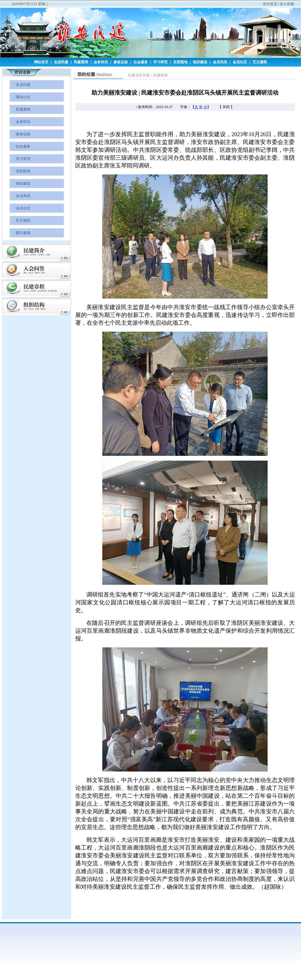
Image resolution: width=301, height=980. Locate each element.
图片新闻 (20, 233)
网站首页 (41, 62)
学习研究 (160, 62)
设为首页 (270, 4)
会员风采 (220, 62)
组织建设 (200, 62)
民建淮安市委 (139, 75)
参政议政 (120, 62)
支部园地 (180, 62)
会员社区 (240, 62)
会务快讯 (101, 62)
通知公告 (20, 97)
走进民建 (61, 62)
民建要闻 (81, 62)
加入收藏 (287, 4)
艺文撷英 (260, 62)
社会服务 (140, 62)
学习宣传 (20, 159)
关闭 (226, 107)
